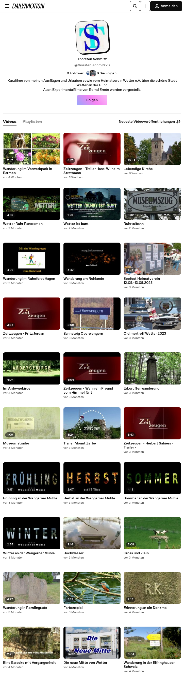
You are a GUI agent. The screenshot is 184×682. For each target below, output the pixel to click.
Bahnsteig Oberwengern (83, 334)
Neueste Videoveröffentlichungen (150, 121)
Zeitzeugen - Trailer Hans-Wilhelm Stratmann (91, 171)
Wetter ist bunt (76, 224)
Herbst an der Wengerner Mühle (89, 498)
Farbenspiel (73, 608)
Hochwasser (73, 553)
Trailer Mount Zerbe (79, 443)
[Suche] (135, 6)
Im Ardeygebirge (16, 389)
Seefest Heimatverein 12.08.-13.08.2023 (142, 281)
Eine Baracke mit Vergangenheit (29, 663)
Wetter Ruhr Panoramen (23, 224)
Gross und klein (136, 553)
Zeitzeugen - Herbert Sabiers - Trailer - (148, 445)
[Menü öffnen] (7, 6)
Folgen (92, 100)
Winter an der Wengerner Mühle (29, 553)
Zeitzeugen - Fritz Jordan (23, 334)
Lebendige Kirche (138, 169)
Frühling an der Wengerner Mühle (30, 498)
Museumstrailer (16, 443)
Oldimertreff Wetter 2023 (145, 334)
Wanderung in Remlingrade (25, 608)
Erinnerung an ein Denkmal (146, 608)
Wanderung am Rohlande (83, 279)
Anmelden (166, 6)
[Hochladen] (145, 6)
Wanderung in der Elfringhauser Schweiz (149, 665)
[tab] (9, 122)
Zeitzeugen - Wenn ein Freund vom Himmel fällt (88, 391)
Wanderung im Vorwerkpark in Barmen (27, 171)
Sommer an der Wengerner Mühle (151, 498)
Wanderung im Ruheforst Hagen (29, 279)
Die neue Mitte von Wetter (85, 663)
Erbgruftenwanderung (141, 389)
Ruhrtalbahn (134, 224)
